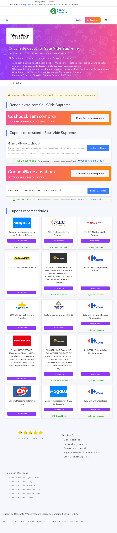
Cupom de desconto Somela (20, 497)
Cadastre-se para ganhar (90, 118)
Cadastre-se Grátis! (91, 160)
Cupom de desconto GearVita (21, 485)
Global (16, 83)
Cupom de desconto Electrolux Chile (24, 493)
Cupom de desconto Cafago (20, 481)
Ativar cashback (98, 148)
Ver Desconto (22, 241)
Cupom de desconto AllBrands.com (24, 489)
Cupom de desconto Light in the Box (24, 477)
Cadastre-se (93, 20)
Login (78, 20)
